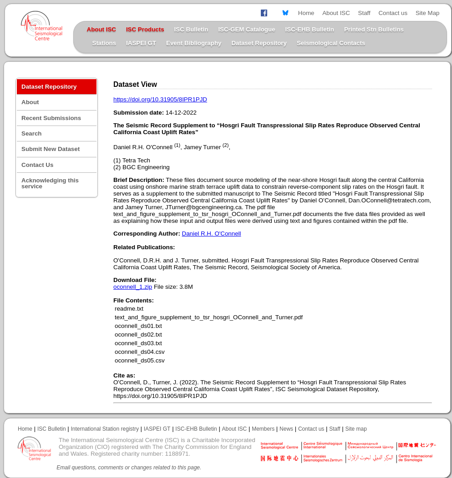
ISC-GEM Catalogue (246, 29)
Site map (356, 429)
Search (31, 133)
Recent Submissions (51, 118)
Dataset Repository (258, 43)
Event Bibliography (193, 43)
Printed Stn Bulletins (374, 29)
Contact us (392, 13)
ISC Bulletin (191, 29)
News (286, 429)
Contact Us (37, 164)
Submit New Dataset (50, 149)
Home (306, 13)
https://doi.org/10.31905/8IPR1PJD (160, 99)
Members (263, 429)
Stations (104, 43)
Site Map (428, 13)
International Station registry (104, 429)
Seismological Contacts (331, 43)
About (30, 102)
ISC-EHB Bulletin (309, 29)
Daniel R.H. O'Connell (211, 233)
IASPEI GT (141, 43)
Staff (364, 13)
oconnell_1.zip (132, 286)
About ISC (336, 13)
